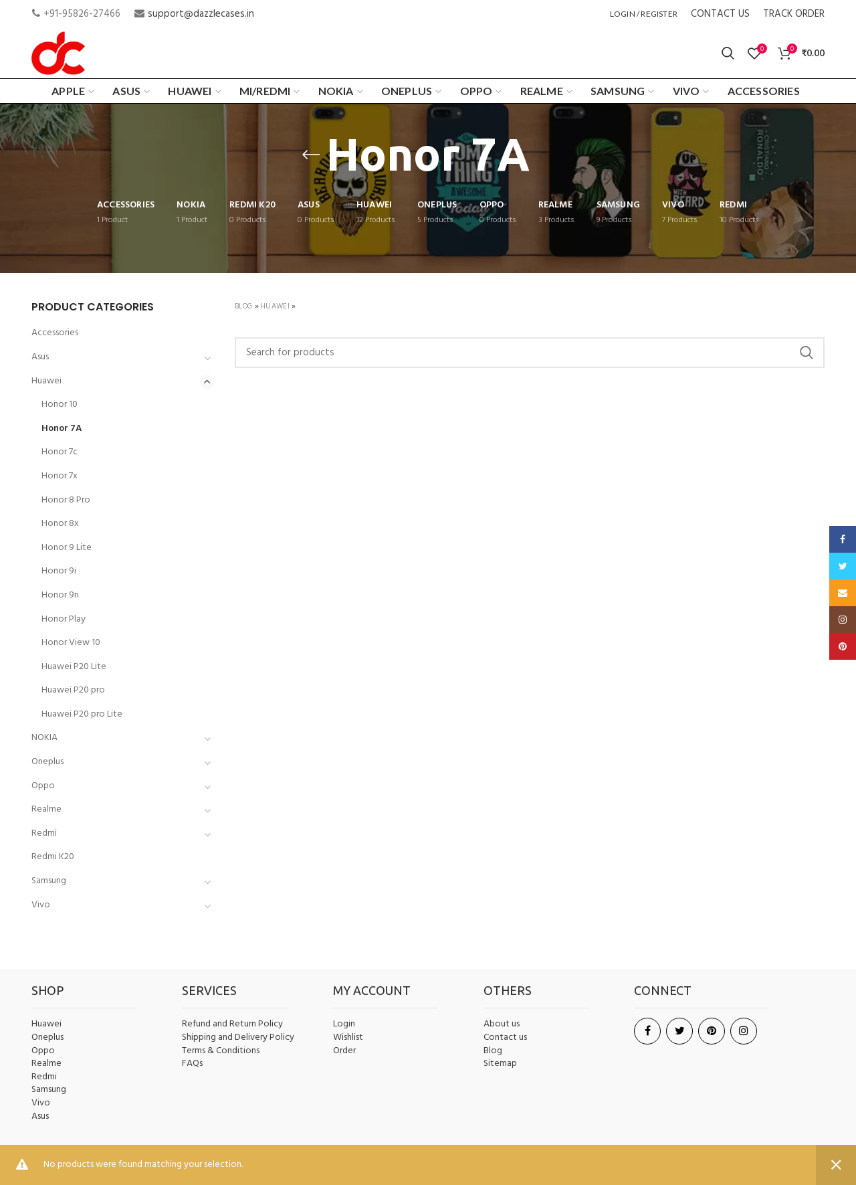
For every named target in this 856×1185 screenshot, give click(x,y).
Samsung (48, 881)
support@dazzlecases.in (201, 14)
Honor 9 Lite (66, 547)
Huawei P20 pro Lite (81, 714)
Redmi (44, 833)
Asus (40, 357)
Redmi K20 (52, 856)
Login (344, 1024)
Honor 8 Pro (65, 500)
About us (502, 1024)
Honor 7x (59, 476)
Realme (46, 809)
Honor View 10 (70, 642)
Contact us (505, 1037)
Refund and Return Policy (232, 1024)
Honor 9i (58, 571)
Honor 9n (60, 595)
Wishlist (348, 1037)
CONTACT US (720, 14)
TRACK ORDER (794, 14)
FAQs (192, 1064)
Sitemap (500, 1064)
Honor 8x (60, 523)
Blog (243, 306)
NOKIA (44, 737)
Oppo (43, 786)
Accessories (54, 333)
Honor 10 (59, 404)
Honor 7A (61, 428)
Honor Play (63, 619)
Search (806, 352)
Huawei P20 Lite (73, 666)
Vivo (40, 905)
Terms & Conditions (220, 1051)
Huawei (275, 306)
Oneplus (47, 761)
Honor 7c (59, 452)
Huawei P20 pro (73, 690)
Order (344, 1051)
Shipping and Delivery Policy (238, 1037)
